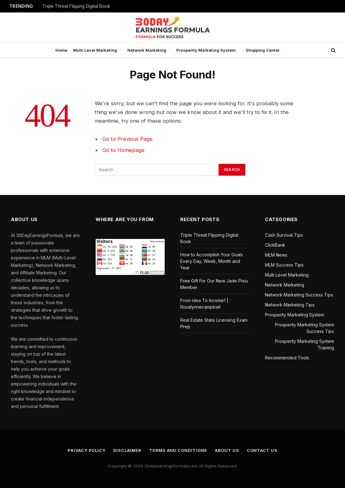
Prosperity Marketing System (206, 50)
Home (61, 50)
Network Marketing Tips (289, 304)
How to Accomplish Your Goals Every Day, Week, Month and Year (211, 261)
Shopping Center (263, 50)
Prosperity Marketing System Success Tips (304, 328)
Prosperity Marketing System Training (304, 344)
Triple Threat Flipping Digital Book (76, 6)
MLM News (276, 255)
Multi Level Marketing (95, 50)
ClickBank (275, 245)
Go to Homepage (123, 150)
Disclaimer (127, 450)
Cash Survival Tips (284, 235)
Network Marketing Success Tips (299, 294)
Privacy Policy (87, 450)
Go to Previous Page (127, 139)
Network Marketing (146, 50)
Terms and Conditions (178, 450)
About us (227, 450)
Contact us (262, 450)
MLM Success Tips (284, 265)
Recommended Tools (287, 357)
